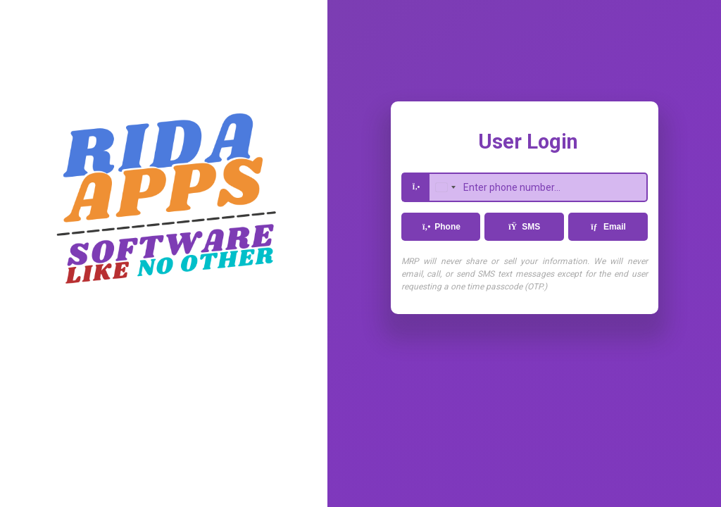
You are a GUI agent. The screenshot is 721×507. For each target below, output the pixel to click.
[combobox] (445, 187)
